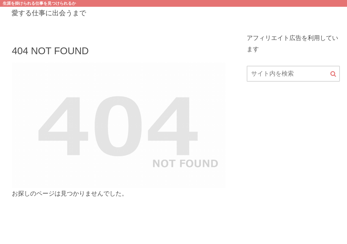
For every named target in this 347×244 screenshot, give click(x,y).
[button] (333, 74)
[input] (293, 74)
